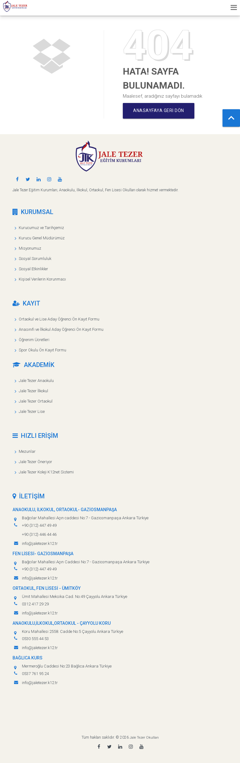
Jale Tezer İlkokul (33, 391)
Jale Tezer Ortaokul (35, 401)
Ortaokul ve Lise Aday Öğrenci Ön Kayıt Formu (59, 319)
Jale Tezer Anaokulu (36, 380)
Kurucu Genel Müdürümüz (42, 238)
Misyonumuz (30, 248)
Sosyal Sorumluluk (35, 258)
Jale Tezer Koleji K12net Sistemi (46, 472)
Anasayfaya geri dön (160, 110)
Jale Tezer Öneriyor (35, 461)
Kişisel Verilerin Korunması (42, 279)
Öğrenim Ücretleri (34, 339)
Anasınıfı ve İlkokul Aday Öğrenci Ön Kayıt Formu (61, 329)
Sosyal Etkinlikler (33, 269)
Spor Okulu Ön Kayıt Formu (42, 350)
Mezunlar (27, 451)
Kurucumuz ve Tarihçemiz (41, 227)
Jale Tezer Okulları (144, 737)
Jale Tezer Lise (32, 411)
